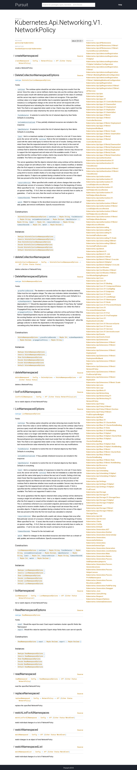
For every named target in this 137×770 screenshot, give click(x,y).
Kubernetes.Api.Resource (96, 465)
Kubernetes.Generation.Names (99, 556)
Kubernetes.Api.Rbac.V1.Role (98, 428)
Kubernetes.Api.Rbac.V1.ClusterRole (101, 423)
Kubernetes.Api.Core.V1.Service (99, 329)
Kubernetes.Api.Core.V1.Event (98, 294)
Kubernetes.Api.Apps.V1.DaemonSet (101, 104)
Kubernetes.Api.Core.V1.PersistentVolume (103, 305)
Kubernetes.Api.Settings (96, 481)
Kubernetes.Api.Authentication (98, 158)
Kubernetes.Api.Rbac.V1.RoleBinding (101, 431)
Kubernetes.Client (93, 521)
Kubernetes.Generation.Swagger (99, 588)
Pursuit (21, 4)
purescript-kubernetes (24, 43)
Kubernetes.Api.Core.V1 (96, 281)
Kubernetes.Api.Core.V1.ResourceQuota (102, 324)
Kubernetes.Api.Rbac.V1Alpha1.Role (100, 444)
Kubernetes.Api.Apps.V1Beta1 (98, 115)
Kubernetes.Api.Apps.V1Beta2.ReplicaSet (103, 150)
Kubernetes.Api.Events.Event (98, 337)
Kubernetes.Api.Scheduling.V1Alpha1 (101, 473)
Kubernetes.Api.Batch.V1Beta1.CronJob (102, 259)
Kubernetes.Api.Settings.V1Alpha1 (100, 484)
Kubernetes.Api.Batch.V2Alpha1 (99, 262)
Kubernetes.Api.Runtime (96, 468)
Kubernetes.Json (93, 591)
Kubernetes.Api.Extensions (97, 340)
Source (80, 56)
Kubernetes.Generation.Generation (100, 548)
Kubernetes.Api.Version (96, 519)
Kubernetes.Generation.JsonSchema (101, 551)
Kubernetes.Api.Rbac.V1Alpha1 (98, 433)
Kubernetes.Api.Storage (96, 492)
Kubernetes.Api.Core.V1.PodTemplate (101, 316)
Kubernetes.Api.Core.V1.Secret (99, 326)
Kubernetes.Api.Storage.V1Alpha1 (100, 500)
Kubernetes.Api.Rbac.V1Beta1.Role (100, 460)
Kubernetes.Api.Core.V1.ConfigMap (100, 289)
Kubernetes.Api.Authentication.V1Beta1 (102, 168)
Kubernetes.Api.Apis (94, 94)
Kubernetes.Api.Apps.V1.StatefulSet (101, 112)
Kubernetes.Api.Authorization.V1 (99, 179)
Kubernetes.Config (94, 524)
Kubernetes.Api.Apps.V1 (96, 99)
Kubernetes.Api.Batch (95, 249)
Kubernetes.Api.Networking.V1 (98, 396)
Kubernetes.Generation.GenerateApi (101, 535)
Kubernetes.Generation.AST (97, 529)
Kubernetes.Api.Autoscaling (97, 227)
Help (120, 5)
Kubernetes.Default (94, 527)
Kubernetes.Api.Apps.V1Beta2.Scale (101, 152)
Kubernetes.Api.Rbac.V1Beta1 (98, 449)
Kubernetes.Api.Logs (94, 388)
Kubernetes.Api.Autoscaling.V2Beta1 (101, 241)
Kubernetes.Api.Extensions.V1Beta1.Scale (103, 382)
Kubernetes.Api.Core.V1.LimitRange (100, 297)
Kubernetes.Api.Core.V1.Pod (98, 313)
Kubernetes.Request (94, 596)
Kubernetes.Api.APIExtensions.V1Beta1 (102, 45)
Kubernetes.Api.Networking (97, 393)
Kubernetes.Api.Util (94, 516)
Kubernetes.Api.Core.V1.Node (98, 302)
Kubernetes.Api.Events (95, 334)
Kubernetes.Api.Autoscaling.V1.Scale (101, 238)
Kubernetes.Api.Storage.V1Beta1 (99, 508)
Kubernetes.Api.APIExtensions (98, 43)
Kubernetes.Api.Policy (95, 404)
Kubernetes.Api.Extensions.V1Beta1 (100, 342)
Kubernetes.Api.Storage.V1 (97, 495)
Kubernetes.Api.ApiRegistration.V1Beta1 (102, 86)
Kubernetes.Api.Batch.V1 (96, 251)
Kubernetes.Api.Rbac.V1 (96, 420)
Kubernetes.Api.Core (94, 278)
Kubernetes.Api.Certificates (97, 267)
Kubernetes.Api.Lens (94, 385)
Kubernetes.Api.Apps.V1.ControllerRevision (104, 102)
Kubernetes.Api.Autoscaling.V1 (98, 230)
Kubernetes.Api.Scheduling (97, 471)
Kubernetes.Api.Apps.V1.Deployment (101, 107)
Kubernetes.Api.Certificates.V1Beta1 (101, 270)
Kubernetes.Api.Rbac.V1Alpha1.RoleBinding (103, 447)
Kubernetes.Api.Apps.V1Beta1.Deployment (103, 123)
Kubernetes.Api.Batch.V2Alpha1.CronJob (102, 265)
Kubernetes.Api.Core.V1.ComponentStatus (103, 286)
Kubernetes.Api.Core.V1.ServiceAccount (102, 332)
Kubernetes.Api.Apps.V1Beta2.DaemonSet (103, 144)
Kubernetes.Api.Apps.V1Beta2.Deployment (103, 147)
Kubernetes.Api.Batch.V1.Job (98, 254)
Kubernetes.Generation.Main (98, 554)
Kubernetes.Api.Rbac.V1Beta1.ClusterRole (103, 452)
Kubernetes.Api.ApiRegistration (99, 83)
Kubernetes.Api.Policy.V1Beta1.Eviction (102, 409)
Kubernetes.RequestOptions (97, 599)
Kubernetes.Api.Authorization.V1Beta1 (102, 203)
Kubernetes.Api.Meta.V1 (96, 390)
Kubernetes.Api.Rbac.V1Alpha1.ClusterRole (103, 436)
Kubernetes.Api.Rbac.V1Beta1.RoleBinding (103, 463)
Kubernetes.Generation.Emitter (99, 532)
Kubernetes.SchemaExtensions (99, 602)
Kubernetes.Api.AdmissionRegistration (102, 54)
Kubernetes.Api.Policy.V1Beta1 (98, 406)
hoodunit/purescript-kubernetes (28, 49)
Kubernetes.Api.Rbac (94, 417)
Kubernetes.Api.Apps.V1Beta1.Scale (101, 131)
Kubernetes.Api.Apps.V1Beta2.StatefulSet (103, 155)
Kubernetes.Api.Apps (94, 96)
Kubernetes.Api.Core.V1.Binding (99, 283)
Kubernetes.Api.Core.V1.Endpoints (100, 292)
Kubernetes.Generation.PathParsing (101, 586)
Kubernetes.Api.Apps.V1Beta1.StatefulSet (103, 134)
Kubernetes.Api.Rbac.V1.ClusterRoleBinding (104, 425)
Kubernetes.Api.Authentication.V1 (100, 160)
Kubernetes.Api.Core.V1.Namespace (101, 300)
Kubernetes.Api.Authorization (98, 177)
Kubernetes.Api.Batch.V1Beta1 (98, 257)
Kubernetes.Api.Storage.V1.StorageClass (103, 497)
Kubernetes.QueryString (96, 594)
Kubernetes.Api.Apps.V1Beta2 (98, 136)
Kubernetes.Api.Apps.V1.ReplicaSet (100, 110)
